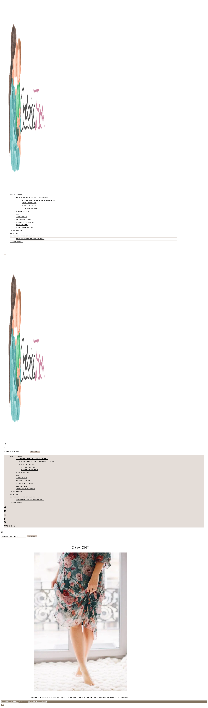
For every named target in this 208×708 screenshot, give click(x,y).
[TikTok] (11, 526)
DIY (17, 214)
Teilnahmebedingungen (30, 239)
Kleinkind (22, 225)
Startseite (16, 194)
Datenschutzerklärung (24, 236)
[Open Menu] (5, 254)
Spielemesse (29, 203)
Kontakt (15, 233)
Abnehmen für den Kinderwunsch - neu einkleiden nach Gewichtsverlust (80, 697)
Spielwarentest (25, 227)
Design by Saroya (37, 702)
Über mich (16, 230)
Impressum (16, 242)
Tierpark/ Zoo (30, 208)
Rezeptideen (23, 219)
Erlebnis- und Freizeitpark (38, 200)
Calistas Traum (9, 702)
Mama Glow (22, 211)
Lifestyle (21, 217)
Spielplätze (29, 206)
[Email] (5, 526)
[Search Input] (16, 451)
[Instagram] (9, 526)
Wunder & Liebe (25, 222)
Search (35, 452)
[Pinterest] (7, 526)
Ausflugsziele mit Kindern (32, 197)
